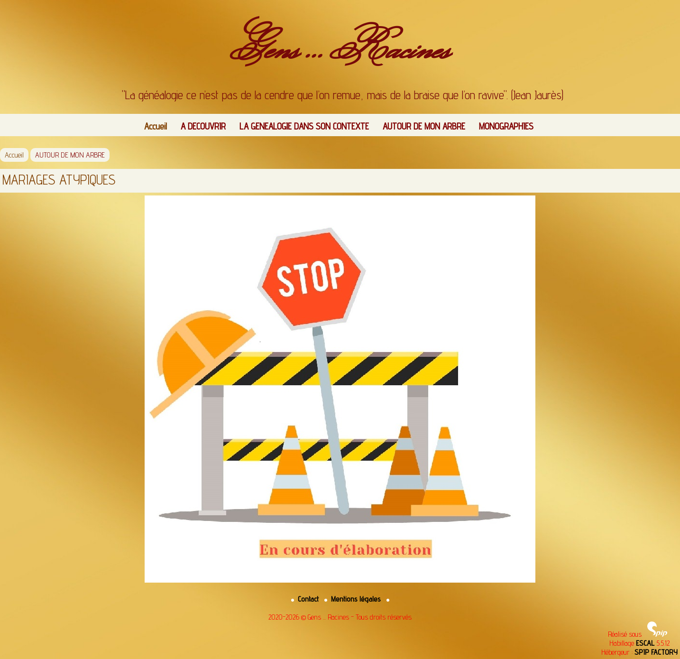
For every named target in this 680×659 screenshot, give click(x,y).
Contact (306, 598)
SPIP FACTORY (656, 652)
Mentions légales (353, 598)
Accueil (155, 126)
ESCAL (645, 643)
